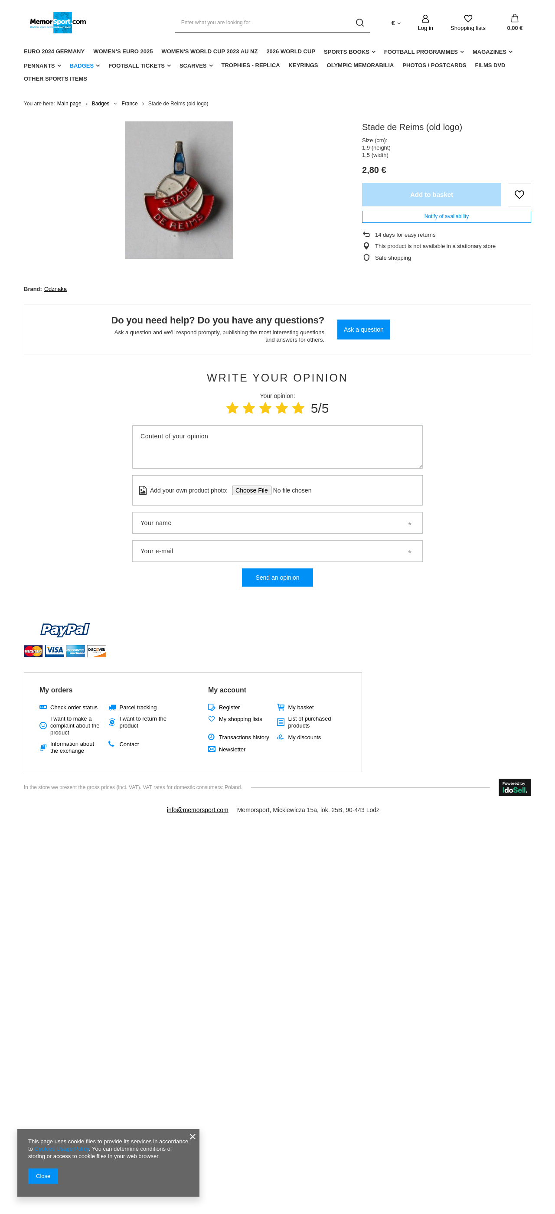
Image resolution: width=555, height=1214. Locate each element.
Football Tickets (136, 65)
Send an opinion (277, 577)
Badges (82, 65)
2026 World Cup (290, 51)
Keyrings (303, 65)
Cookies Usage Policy (61, 1148)
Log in (425, 28)
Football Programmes (421, 52)
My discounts (304, 737)
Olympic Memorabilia (360, 65)
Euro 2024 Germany (54, 51)
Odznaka (55, 289)
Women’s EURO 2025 (123, 51)
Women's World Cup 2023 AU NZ (209, 51)
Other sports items (55, 78)
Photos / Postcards (434, 65)
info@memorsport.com (198, 809)
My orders (55, 690)
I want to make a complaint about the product (74, 725)
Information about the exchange (72, 747)
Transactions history (244, 737)
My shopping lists (240, 719)
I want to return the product (142, 722)
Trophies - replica (251, 65)
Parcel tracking (138, 707)
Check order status (74, 707)
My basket (300, 707)
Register (229, 707)
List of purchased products (309, 722)
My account (227, 690)
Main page (69, 104)
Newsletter (232, 749)
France (129, 104)
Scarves (193, 65)
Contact (129, 744)
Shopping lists (468, 28)
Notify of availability (446, 216)
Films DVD (490, 65)
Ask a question (364, 329)
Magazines (489, 52)
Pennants (39, 65)
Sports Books (346, 52)
